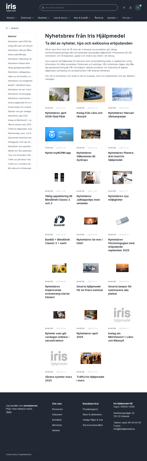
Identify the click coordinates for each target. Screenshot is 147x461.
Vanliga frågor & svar (93, 419)
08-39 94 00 (134, 422)
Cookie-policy (11, 454)
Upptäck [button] (111, 17)
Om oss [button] (126, 17)
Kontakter (57, 419)
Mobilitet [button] (42, 17)
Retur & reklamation (92, 414)
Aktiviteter (57, 425)
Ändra (9, 412)
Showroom (57, 409)
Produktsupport (90, 409)
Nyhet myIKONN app (58, 152)
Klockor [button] (10, 17)
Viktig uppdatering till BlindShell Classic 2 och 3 (58, 200)
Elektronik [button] (26, 17)
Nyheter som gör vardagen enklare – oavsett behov (57, 337)
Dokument (57, 414)
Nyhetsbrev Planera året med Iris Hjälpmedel (120, 156)
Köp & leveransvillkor (93, 425)
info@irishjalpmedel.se (124, 429)
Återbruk (99, 17)
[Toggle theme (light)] (124, 7)
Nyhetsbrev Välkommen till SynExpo (86, 156)
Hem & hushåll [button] (81, 17)
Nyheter (15, 28)
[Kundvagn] (138, 7)
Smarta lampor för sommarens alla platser (120, 290)
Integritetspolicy (25, 454)
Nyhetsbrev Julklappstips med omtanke (88, 200)
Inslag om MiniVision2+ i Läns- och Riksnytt (121, 337)
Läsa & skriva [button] (60, 17)
